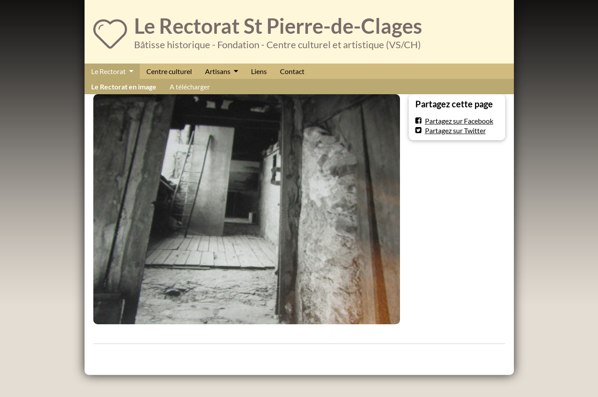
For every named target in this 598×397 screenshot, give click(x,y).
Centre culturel (169, 71)
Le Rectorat (108, 71)
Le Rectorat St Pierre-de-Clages (278, 26)
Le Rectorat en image (123, 86)
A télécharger (190, 86)
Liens (259, 71)
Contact (292, 71)
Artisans (217, 71)
